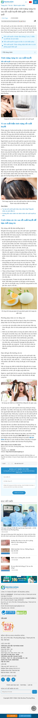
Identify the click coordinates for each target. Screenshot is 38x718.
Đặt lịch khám (25, 715)
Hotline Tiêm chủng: (10, 668)
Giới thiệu (23, 685)
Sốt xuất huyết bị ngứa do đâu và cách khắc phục (19, 41)
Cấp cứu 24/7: (9, 666)
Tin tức (10, 5)
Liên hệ (30, 685)
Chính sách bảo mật (13, 685)
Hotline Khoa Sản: (10, 670)
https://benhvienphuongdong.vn (15, 451)
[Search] (26, 2)
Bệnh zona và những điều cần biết (20, 557)
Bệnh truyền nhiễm (19, 5)
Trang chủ (4, 5)
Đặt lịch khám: (8, 672)
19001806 (12, 450)
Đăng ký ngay (19, 492)
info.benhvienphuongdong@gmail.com (15, 606)
